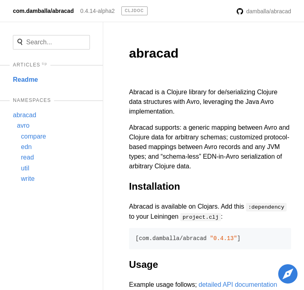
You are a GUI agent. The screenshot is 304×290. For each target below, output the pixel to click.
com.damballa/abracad (43, 11)
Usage (143, 264)
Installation (154, 186)
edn (26, 146)
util (25, 168)
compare (33, 136)
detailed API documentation (238, 284)
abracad (24, 115)
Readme (25, 79)
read (27, 157)
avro (23, 125)
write (28, 178)
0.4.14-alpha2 (97, 11)
